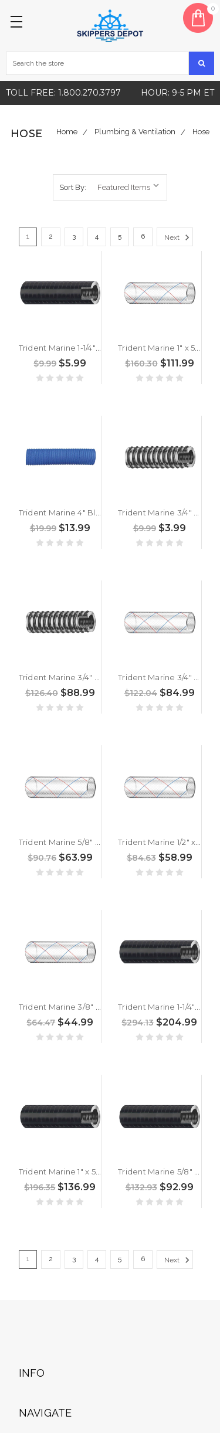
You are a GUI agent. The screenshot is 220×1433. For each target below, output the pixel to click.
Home (66, 131)
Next (178, 237)
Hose (200, 131)
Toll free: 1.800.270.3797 (63, 92)
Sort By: (72, 187)
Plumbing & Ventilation (134, 131)
